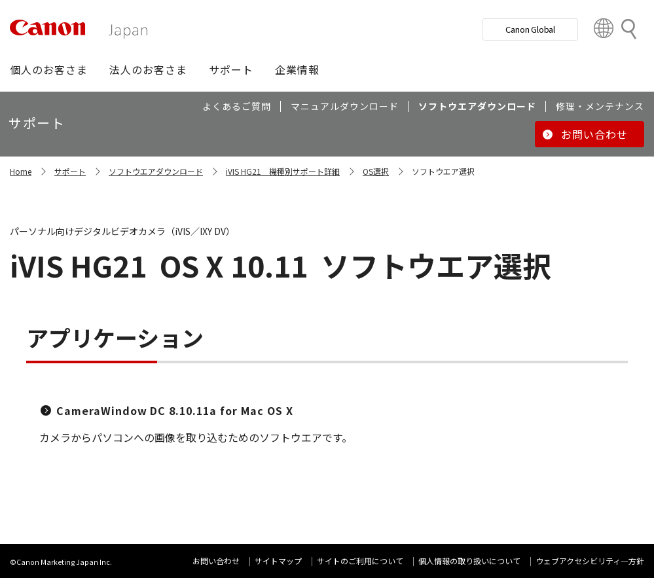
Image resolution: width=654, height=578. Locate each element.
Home (20, 171)
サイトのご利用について (360, 560)
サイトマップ (278, 560)
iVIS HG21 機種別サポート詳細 (283, 171)
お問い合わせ (216, 560)
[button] (49, 69)
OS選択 (376, 171)
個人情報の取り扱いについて (469, 560)
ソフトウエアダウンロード (156, 171)
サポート (70, 171)
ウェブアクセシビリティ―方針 (590, 560)
